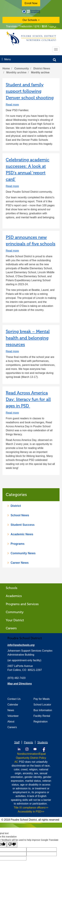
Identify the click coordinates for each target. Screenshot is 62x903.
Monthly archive (16, 72)
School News (20, 515)
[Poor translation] (12, 844)
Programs (17, 543)
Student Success (23, 524)
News (10, 710)
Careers (11, 628)
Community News (23, 553)
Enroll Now (31, 3)
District (16, 505)
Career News (20, 562)
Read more (12, 104)
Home (6, 68)
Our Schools (30, 20)
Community (21, 68)
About (10, 721)
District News (41, 68)
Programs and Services (22, 604)
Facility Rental (42, 715)
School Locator (42, 704)
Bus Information (43, 710)
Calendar (12, 704)
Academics (14, 596)
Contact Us (14, 699)
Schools (11, 588)
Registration (41, 721)
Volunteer (13, 715)
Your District (15, 620)
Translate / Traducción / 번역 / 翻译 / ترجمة (31, 26)
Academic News (22, 534)
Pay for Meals (42, 699)
